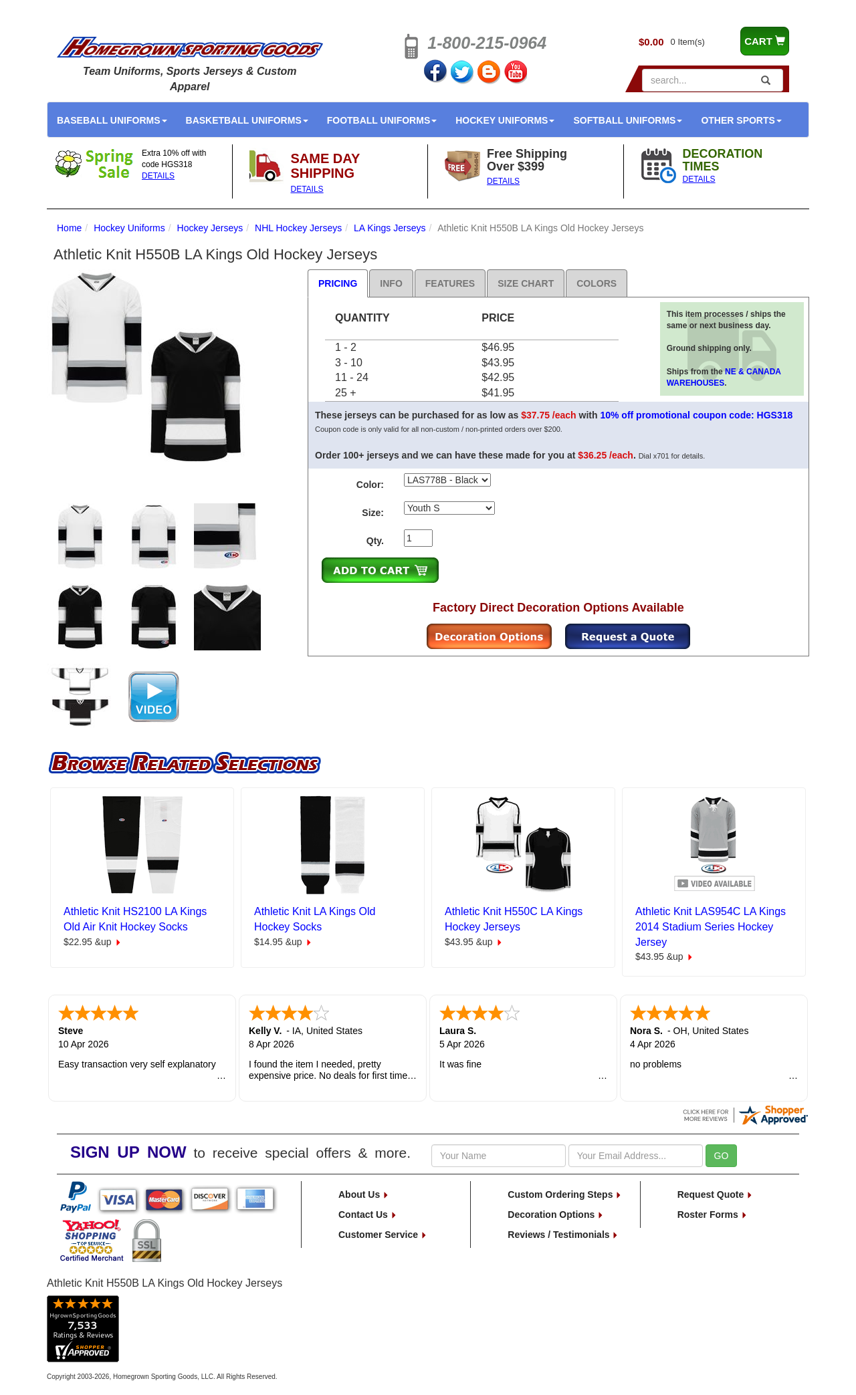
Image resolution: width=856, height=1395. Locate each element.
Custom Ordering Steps (565, 1194)
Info (391, 283)
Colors (596, 283)
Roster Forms (712, 1214)
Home (69, 228)
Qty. (375, 540)
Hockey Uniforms (504, 120)
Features (450, 283)
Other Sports (741, 120)
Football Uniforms (382, 120)
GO (721, 1155)
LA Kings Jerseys (389, 228)
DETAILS (158, 175)
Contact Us (367, 1214)
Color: (370, 484)
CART (764, 41)
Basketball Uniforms (247, 120)
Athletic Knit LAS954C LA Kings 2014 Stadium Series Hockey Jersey (710, 927)
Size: (373, 512)
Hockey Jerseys (210, 228)
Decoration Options (556, 1214)
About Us (363, 1194)
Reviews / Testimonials (563, 1234)
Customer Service (382, 1234)
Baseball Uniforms (112, 120)
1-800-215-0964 (486, 42)
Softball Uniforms (627, 120)
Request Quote (715, 1194)
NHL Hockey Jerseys (298, 228)
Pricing (337, 283)
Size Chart (526, 283)
